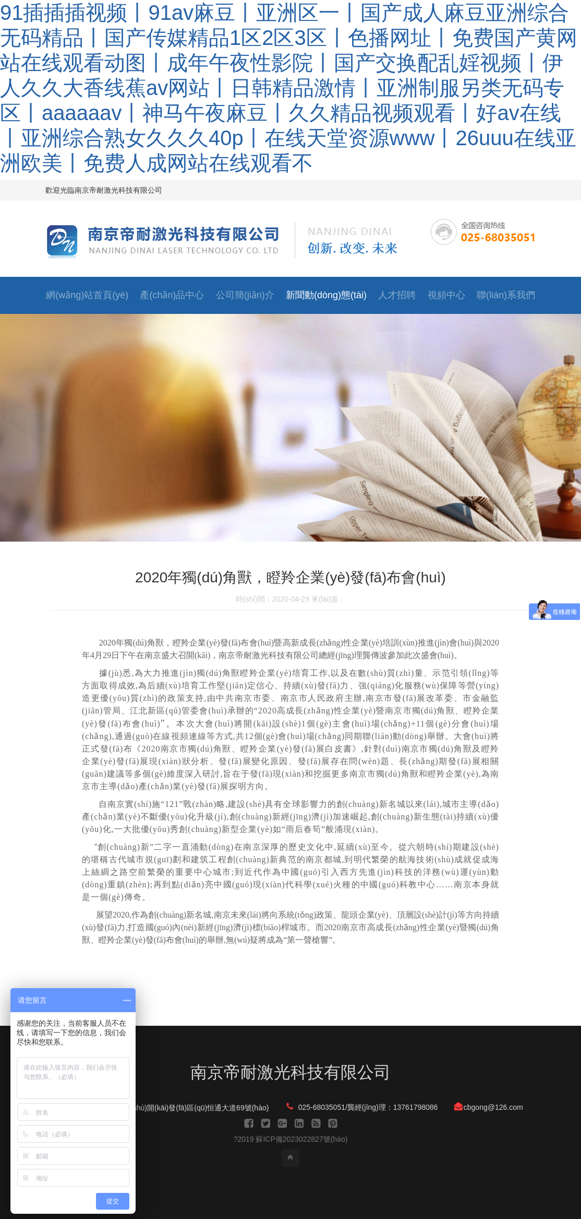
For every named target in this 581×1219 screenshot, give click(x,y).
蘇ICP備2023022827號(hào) (301, 1139)
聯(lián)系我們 (506, 295)
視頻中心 (446, 295)
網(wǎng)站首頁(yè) (87, 295)
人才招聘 (397, 295)
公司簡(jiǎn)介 (245, 295)
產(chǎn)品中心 (172, 295)
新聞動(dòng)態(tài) (326, 295)
